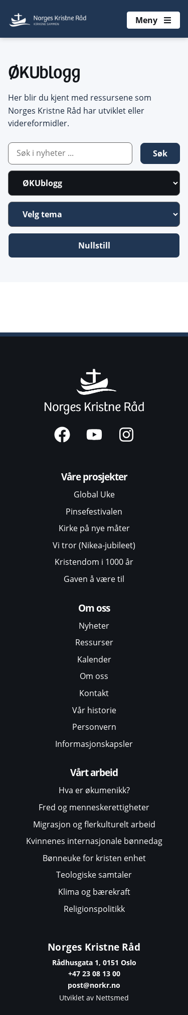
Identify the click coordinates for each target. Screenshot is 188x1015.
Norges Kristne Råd (94, 947)
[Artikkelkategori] (94, 183)
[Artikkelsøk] (70, 153)
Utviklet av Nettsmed (94, 997)
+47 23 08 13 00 (94, 973)
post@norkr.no (94, 985)
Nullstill (94, 245)
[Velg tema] (94, 214)
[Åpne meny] (153, 20)
